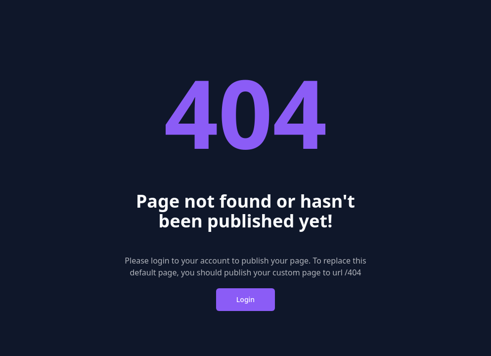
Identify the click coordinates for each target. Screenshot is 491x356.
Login (245, 299)
